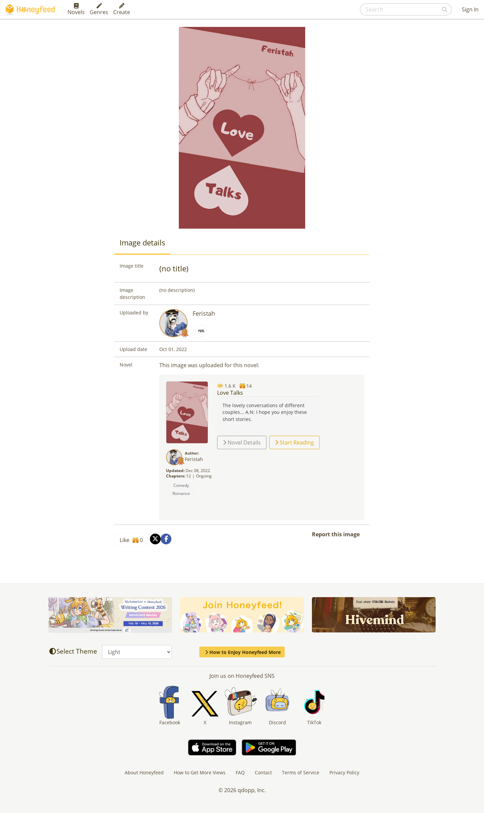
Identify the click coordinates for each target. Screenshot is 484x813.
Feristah (204, 313)
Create (121, 9)
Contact (263, 772)
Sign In (470, 9)
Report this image (336, 534)
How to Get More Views (200, 772)
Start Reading (294, 442)
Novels (76, 9)
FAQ (240, 772)
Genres (99, 9)
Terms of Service (300, 772)
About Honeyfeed (144, 772)
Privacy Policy (344, 772)
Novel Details (242, 442)
